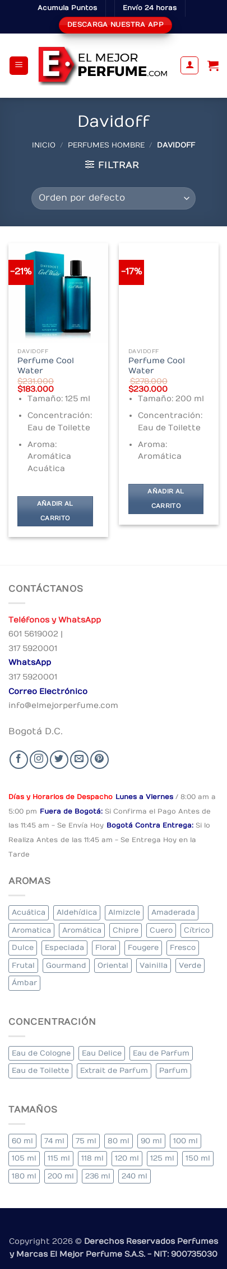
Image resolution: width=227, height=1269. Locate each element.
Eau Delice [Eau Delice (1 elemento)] (102, 1053)
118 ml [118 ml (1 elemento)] (92, 1158)
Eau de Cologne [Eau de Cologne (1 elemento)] (41, 1053)
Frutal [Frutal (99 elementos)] (23, 965)
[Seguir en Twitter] (59, 759)
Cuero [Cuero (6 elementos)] (161, 930)
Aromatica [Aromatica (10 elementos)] (31, 930)
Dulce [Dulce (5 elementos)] (23, 947)
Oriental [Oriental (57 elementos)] (113, 965)
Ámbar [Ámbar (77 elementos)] (24, 982)
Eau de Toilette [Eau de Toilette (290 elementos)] (40, 1070)
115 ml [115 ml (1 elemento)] (59, 1158)
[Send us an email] (79, 759)
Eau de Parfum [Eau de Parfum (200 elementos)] (161, 1053)
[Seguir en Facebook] (19, 759)
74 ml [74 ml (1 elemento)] (54, 1141)
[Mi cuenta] (189, 65)
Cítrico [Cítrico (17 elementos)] (197, 930)
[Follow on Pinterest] (99, 759)
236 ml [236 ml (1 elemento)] (97, 1176)
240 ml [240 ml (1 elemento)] (134, 1176)
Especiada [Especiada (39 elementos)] (64, 947)
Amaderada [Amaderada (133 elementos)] (173, 912)
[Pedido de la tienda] (113, 198)
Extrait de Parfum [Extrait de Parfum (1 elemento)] (114, 1070)
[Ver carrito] (213, 65)
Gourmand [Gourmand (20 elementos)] (66, 965)
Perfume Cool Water (45, 366)
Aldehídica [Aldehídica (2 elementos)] (77, 912)
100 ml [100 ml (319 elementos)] (185, 1141)
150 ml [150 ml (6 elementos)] (198, 1158)
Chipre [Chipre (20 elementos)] (125, 930)
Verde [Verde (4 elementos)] (190, 965)
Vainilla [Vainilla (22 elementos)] (154, 965)
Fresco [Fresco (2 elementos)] (183, 947)
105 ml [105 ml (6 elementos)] (24, 1158)
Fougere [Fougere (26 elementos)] (143, 947)
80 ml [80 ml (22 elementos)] (118, 1141)
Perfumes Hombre (106, 145)
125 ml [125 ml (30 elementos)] (162, 1158)
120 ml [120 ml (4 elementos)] (127, 1158)
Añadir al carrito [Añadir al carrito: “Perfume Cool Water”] (55, 511)
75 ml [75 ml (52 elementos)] (86, 1141)
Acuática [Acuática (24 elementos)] (28, 912)
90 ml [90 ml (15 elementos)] (151, 1141)
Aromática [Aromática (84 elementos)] (81, 930)
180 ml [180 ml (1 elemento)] (24, 1176)
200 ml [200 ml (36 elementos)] (61, 1176)
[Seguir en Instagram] (39, 759)
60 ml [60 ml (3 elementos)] (22, 1141)
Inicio (43, 145)
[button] (19, 65)
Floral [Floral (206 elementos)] (106, 947)
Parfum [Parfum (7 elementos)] (173, 1070)
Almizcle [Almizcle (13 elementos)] (124, 912)
